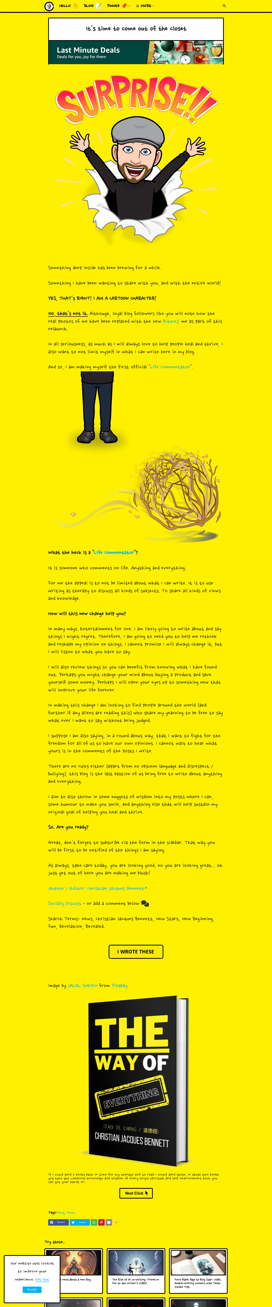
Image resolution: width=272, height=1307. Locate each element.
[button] (224, 6)
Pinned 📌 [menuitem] (117, 6)
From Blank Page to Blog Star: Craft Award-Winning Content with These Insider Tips (198, 1283)
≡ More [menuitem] (143, 6)
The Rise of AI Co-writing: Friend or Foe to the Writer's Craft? (135, 1282)
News (71, 1212)
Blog (61, 1212)
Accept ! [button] (32, 1290)
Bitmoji (171, 322)
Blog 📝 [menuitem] (93, 6)
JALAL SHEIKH (82, 986)
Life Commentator (170, 367)
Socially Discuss (64, 904)
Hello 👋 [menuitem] (69, 6)
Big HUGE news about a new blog (70, 1280)
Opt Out (42, 1279)
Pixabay (120, 986)
